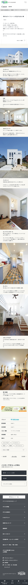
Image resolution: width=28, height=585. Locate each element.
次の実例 (24, 456)
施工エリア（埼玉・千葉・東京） (10, 545)
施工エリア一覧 (14, 497)
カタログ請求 (25, 583)
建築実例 (5, 528)
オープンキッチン (19, 445)
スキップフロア (6, 442)
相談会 (12, 583)
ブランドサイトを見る (14, 484)
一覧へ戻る (14, 456)
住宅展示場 (4, 583)
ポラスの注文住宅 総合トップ (10, 501)
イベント (18, 583)
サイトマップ (7, 567)
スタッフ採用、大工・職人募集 (10, 564)
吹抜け (4, 445)
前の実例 (3, 456)
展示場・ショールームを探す (14, 472)
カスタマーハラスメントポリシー (11, 560)
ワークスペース (15, 442)
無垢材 (10, 445)
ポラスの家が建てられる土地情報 (8, 551)
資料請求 (14, 478)
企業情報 (6, 562)
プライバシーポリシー (8, 558)
